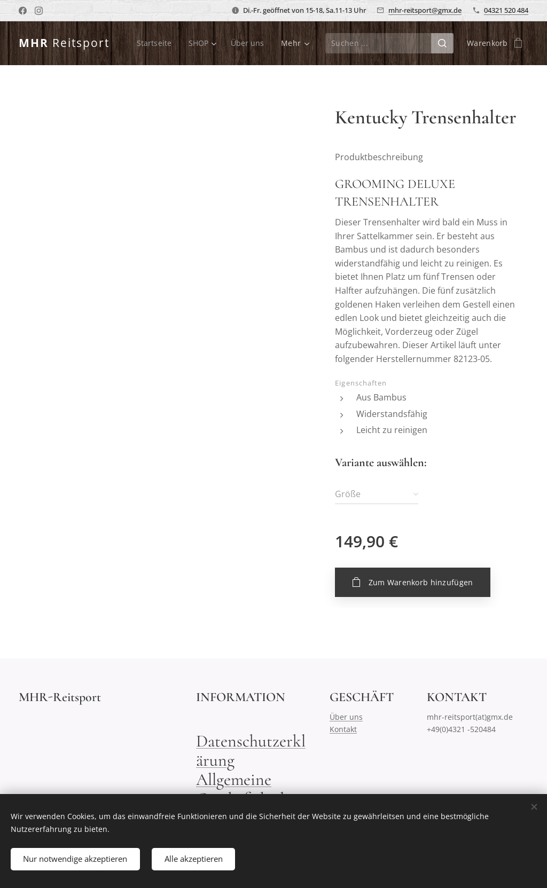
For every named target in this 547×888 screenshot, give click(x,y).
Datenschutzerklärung (251, 750)
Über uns (346, 717)
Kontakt (343, 729)
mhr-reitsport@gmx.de (425, 10)
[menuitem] (154, 43)
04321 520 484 (506, 10)
